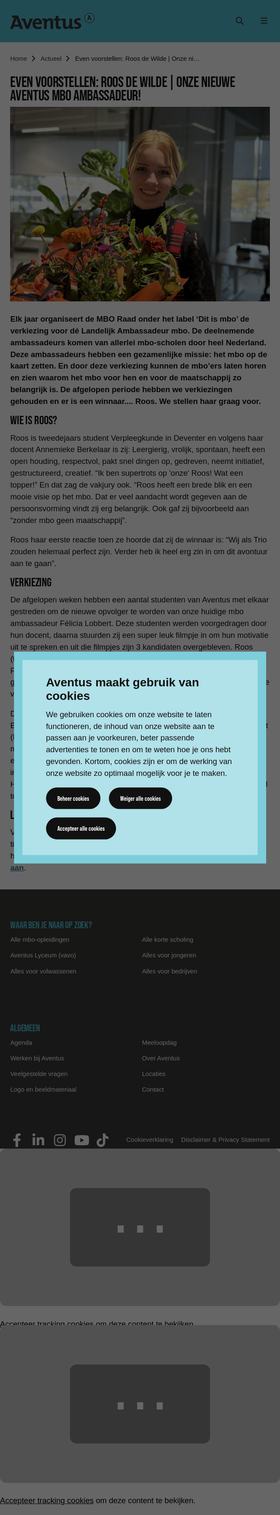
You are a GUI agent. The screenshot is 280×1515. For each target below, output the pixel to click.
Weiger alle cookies (140, 798)
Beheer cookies (73, 798)
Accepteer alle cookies (81, 828)
